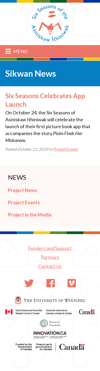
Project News (22, 190)
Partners (50, 257)
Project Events (65, 149)
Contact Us (50, 266)
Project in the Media (29, 215)
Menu (16, 51)
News (17, 177)
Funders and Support (50, 248)
